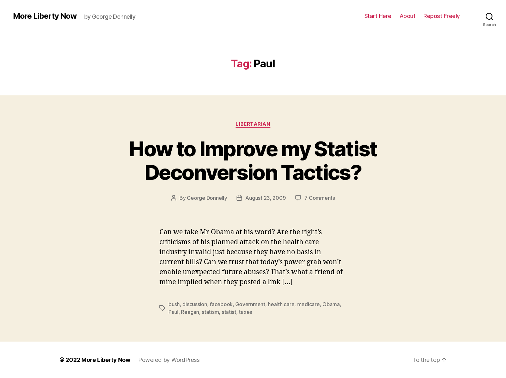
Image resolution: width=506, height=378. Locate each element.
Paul (173, 312)
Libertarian (253, 124)
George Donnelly (207, 198)
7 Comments (319, 198)
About (408, 16)
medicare (308, 304)
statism (210, 312)
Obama (331, 304)
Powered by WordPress (169, 359)
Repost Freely (441, 16)
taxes (245, 312)
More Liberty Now (44, 16)
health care (281, 304)
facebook (221, 304)
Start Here (377, 16)
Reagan (190, 312)
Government (250, 304)
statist (229, 312)
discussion (194, 304)
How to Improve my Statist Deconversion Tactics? (253, 160)
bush (174, 304)
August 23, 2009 (265, 198)
